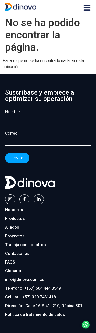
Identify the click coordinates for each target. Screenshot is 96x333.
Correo (11, 133)
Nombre (12, 112)
